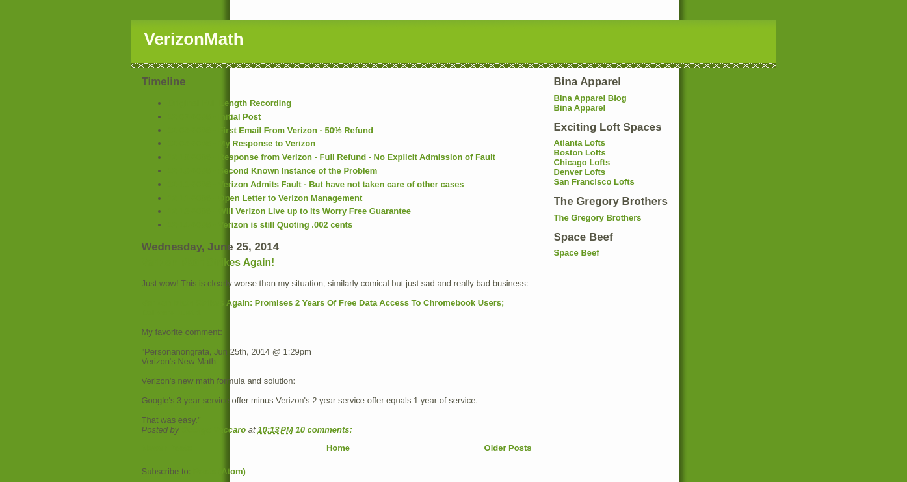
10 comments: (324, 430)
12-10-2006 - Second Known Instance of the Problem (273, 171)
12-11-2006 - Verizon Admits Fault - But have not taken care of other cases (316, 184)
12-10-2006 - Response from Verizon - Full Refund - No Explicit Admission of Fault (331, 157)
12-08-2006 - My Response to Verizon (242, 143)
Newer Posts (167, 448)
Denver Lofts (579, 172)
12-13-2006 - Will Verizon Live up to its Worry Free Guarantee (290, 211)
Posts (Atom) (219, 471)
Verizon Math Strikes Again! (208, 262)
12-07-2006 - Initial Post (214, 117)
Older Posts (508, 448)
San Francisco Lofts (594, 182)
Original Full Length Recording (230, 103)
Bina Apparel (580, 108)
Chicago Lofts (582, 162)
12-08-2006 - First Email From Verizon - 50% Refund (270, 130)
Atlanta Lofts (579, 143)
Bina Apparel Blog (590, 98)
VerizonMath (194, 39)
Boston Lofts (580, 152)
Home (338, 448)
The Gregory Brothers (598, 217)
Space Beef (576, 253)
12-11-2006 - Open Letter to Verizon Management (265, 198)
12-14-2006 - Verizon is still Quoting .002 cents (260, 225)
